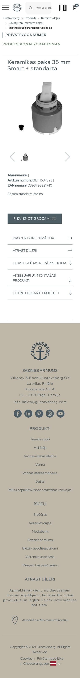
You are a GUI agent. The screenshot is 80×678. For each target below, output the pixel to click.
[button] (42, 663)
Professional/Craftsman (32, 44)
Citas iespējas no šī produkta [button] (42, 263)
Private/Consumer (26, 35)
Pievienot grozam (34, 218)
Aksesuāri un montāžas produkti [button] (42, 278)
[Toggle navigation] (5, 7)
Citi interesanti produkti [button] (42, 293)
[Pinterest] (39, 414)
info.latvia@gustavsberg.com (40, 402)
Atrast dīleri (42, 250)
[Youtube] (60, 414)
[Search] (30, 8)
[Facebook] (18, 414)
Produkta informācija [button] (42, 238)
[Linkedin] (28, 414)
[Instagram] (50, 414)
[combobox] (43, 8)
